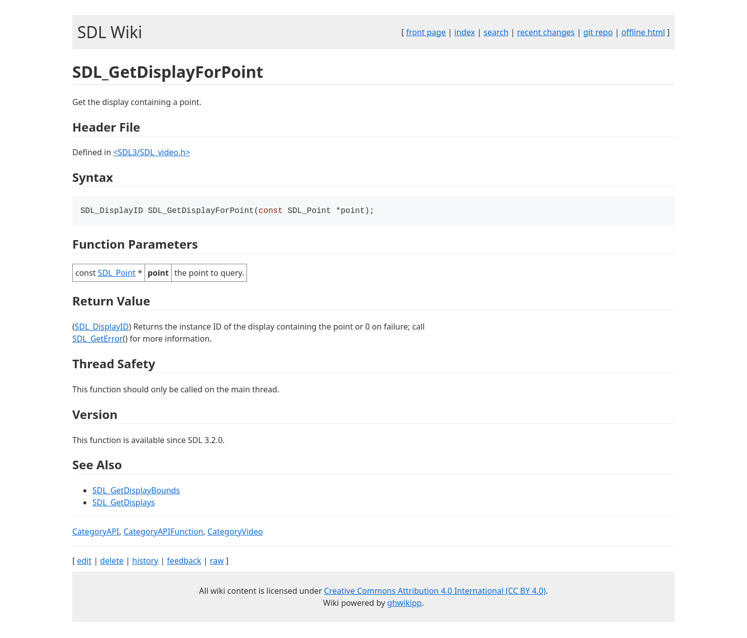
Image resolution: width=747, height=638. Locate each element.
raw (217, 561)
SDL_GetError (97, 339)
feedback (184, 561)
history (145, 561)
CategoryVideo (235, 532)
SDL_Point (117, 273)
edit (84, 561)
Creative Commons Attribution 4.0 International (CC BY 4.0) (435, 591)
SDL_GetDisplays (123, 503)
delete (111, 561)
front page (426, 32)
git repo (598, 32)
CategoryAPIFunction (163, 532)
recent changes (546, 32)
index (464, 32)
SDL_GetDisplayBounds (136, 491)
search (496, 32)
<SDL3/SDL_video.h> (151, 152)
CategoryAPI (95, 532)
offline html (643, 32)
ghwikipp (404, 603)
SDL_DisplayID (102, 327)
